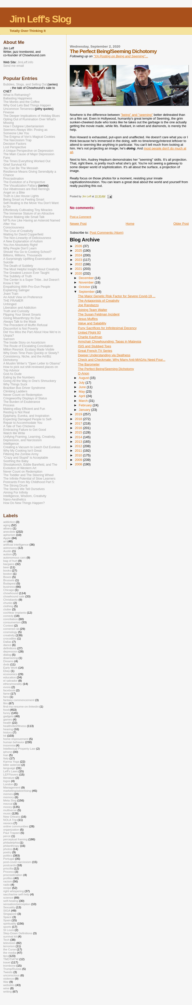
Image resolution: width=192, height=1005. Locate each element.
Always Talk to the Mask (19, 321)
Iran (5, 755)
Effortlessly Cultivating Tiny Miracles (27, 210)
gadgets (8, 716)
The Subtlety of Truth (17, 276)
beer (6, 567)
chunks (7, 602)
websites (9, 985)
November (87, 282)
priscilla (8, 868)
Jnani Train (10, 293)
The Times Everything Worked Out (26, 161)
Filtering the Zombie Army (20, 454)
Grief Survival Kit (14, 164)
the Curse (9, 949)
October (85, 287)
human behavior (13, 742)
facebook (9, 690)
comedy (8, 615)
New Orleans (11, 816)
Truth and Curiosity (16, 311)
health (7, 722)
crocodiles (9, 638)
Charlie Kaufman (90, 337)
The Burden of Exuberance (21, 402)
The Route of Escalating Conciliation (28, 346)
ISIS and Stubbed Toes (94, 346)
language (9, 768)
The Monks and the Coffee (21, 102)
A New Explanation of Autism (23, 241)
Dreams (8, 661)
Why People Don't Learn (19, 248)
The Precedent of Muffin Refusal (25, 325)
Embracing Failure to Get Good (24, 429)
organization (11, 829)
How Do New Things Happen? (24, 503)
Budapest (9, 583)
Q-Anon (83, 373)
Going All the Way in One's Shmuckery (29, 381)
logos (6, 781)
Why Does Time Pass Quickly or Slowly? (31, 353)
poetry (7, 852)
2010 (79, 455)
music (7, 813)
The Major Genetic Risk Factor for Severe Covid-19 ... (117, 296)
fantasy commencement (18, 700)
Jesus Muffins (88, 319)
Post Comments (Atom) (107, 232)
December (87, 278)
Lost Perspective (14, 147)
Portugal (8, 858)
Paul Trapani (11, 832)
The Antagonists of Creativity (98, 300)
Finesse (8, 112)
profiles (8, 878)
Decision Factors (14, 143)
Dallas (7, 641)
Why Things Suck (15, 384)
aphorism (9, 534)
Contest (8, 625)
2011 (79, 450)
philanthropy (11, 845)
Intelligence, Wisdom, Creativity (24, 496)
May (82, 391)
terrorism (9, 946)
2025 (79, 250)
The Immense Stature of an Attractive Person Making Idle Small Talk (28, 215)
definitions (9, 648)
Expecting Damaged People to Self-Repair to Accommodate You (27, 421)
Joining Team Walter (92, 310)
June (83, 387)
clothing (8, 606)
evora (6, 687)
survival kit (10, 936)
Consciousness (13, 227)
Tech (6, 939)
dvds (6, 664)
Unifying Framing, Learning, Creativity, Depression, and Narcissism (29, 438)
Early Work (10, 667)
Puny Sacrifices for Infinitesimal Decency (107, 328)
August (84, 378)
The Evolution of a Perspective (24, 182)
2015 (79, 432)
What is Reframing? (16, 95)
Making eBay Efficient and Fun (24, 409)
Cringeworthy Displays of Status (25, 398)
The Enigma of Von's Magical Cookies (29, 137)
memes (8, 793)
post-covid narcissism (17, 861)
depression (10, 651)
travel (6, 962)
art (5, 541)
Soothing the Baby (15, 461)
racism (7, 881)
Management (11, 787)
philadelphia (11, 842)
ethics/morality (12, 683)
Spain (7, 920)
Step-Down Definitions (17, 933)
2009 (79, 460)
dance (7, 644)
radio (6, 884)
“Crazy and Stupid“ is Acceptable (25, 457)
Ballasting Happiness (17, 98)
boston (7, 573)
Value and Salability (92, 323)
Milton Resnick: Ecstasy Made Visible (28, 349)
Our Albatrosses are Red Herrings (26, 189)
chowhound (10, 593)
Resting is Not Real (16, 412)
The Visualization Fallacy (20, 185)
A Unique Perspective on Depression (28, 150)
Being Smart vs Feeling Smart (23, 199)
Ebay (6, 670)
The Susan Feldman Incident (99, 314)
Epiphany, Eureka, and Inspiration (26, 416)
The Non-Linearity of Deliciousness (27, 238)
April (82, 396)
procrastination (12, 874)
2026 (79, 246)
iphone (7, 751)
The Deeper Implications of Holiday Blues (31, 116)
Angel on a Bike (14, 192)
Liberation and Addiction (19, 307)
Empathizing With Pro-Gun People (26, 286)
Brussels (8, 580)
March (84, 401)
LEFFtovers (10, 774)
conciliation (10, 619)
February (86, 405)
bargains (8, 564)
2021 (79, 269)
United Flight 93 (89, 332)
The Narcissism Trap (17, 140)
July (82, 382)
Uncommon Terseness (18, 109)
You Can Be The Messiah (20, 168)
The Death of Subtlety (18, 266)
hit (4, 735)
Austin (7, 551)
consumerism (12, 622)
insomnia (9, 745)
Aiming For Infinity (15, 492)
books (7, 570)
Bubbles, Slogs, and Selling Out (25, 84)
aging (6, 525)
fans (6, 696)
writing (7, 991)
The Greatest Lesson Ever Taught (26, 273)
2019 (79, 414)
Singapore (9, 913)
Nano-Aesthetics (14, 499)
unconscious (11, 975)
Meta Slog (9, 800)
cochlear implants (14, 612)
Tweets (7, 972)
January (85, 410)
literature (9, 777)
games (7, 719)
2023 (79, 260)
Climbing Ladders (15, 391)
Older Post (181, 223)
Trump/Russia (12, 968)
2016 (79, 428)
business (9, 586)
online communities (15, 826)
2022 (79, 264)
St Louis (8, 930)
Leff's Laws (10, 771)
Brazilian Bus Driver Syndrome (24, 388)
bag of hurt (10, 560)
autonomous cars (14, 557)
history (7, 732)
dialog (7, 654)
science (8, 897)
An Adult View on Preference (22, 297)
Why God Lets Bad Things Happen (27, 105)
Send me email (13, 66)
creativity (9, 635)
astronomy (10, 547)
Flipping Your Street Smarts (22, 314)
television (9, 942)
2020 (79, 273)
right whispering (13, 891)
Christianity (10, 599)
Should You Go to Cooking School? (27, 252)
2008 (79, 464)
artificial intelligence (16, 544)
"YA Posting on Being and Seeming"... (121, 56)
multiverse (9, 810)
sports (7, 926)
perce (6, 836)
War (5, 981)
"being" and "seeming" (137, 115)
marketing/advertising (17, 790)
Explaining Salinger (16, 290)
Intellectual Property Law (19, 748)
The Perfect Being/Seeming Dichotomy (106, 369)
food (6, 709)
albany (7, 528)
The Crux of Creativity (18, 231)
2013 (79, 441)
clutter (7, 609)
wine (6, 988)
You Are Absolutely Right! (20, 245)
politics (7, 855)
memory (8, 797)
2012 (79, 446)
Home (130, 223)
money (7, 806)
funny (6, 713)
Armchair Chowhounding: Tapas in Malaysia (109, 341)
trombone (9, 965)
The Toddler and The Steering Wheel (28, 475)
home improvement (15, 738)
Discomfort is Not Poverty (20, 328)
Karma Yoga (11, 761)
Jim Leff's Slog (40, 19)
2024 (79, 255)
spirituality (9, 923)
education (9, 677)
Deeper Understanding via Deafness (104, 355)
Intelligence (11, 443)
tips (5, 955)
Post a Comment (80, 216)
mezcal (7, 803)
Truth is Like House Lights (21, 196)
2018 (79, 419)
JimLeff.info (25, 62)
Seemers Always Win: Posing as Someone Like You (25, 131)
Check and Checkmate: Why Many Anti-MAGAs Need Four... (122, 359)
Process (8, 405)
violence (8, 978)
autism (7, 554)
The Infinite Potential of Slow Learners (29, 478)
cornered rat (11, 628)
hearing (8, 729)
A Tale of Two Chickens (19, 426)
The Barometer (89, 364)
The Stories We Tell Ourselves (24, 489)
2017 (79, 423)
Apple (7, 538)
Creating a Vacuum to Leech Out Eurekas (31, 447)
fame (6, 693)
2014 (79, 437)
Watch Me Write (14, 433)
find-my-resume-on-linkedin (21, 706)
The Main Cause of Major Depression (28, 154)
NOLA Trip (10, 819)
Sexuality (9, 907)
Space (7, 917)
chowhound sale (13, 596)
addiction (9, 521)
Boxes (7, 576)
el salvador (10, 680)
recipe (7, 887)
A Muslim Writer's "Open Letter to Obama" (32, 363)
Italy (6, 758)
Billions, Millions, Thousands (22, 255)
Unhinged (9, 304)
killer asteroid (11, 764)
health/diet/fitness (14, 725)
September (87, 291)
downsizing (10, 657)
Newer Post (78, 223)
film (5, 703)
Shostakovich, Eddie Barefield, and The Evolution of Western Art (30, 466)
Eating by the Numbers (19, 377)
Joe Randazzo (88, 305)
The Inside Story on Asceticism (24, 342)
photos (7, 849)
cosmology (10, 632)
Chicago (8, 589)
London (8, 784)
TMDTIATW (10, 959)
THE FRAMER (13, 300)
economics (10, 674)
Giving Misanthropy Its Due (21, 318)
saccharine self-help (16, 894)
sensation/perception (16, 904)
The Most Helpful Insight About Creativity (31, 269)
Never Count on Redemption (22, 395)
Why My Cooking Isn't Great (22, 450)
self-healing (10, 900)
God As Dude (12, 374)
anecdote (9, 531)
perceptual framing (15, 839)
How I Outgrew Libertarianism (23, 126)
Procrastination (13, 178)
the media (9, 952)
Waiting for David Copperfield (23, 234)
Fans (6, 157)
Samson (8, 339)
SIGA (6, 910)
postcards (9, 865)
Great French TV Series (95, 351)
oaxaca (8, 823)
